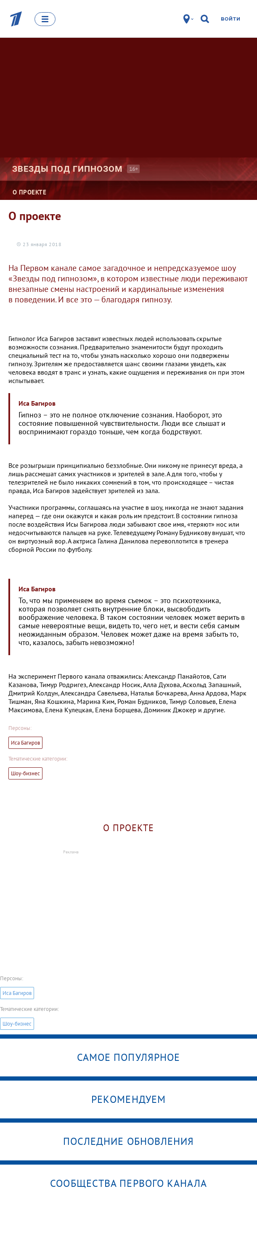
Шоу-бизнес (25, 773)
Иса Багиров (25, 742)
